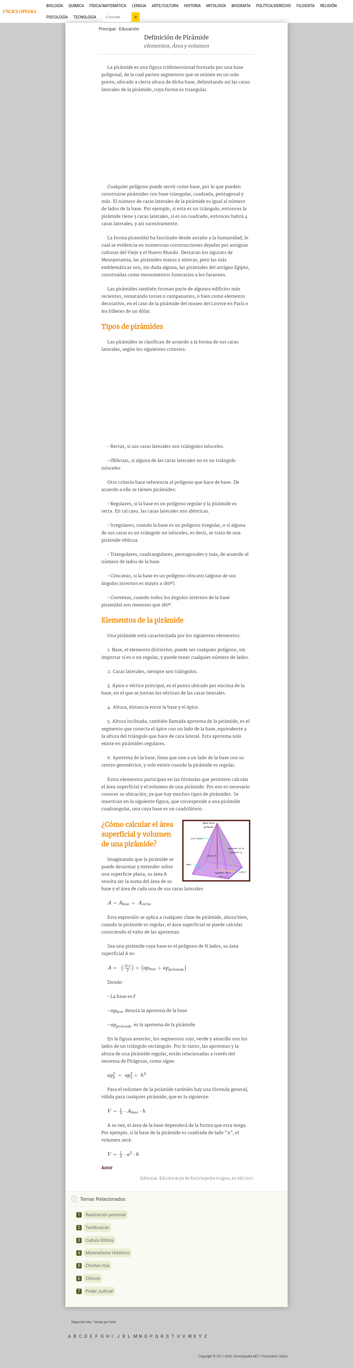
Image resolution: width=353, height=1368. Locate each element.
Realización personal (106, 1214)
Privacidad (269, 1356)
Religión (328, 6)
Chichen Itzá (97, 1265)
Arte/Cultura (165, 6)
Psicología (57, 17)
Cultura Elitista (100, 1240)
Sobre (283, 1356)
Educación (129, 29)
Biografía (241, 6)
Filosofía (305, 6)
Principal (107, 29)
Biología (54, 6)
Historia (192, 6)
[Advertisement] (176, 138)
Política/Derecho (273, 6)
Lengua (139, 6)
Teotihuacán (97, 1227)
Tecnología (84, 17)
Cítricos (93, 1278)
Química (76, 6)
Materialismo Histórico (108, 1252)
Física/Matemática (107, 6)
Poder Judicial (99, 1291)
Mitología (216, 6)
